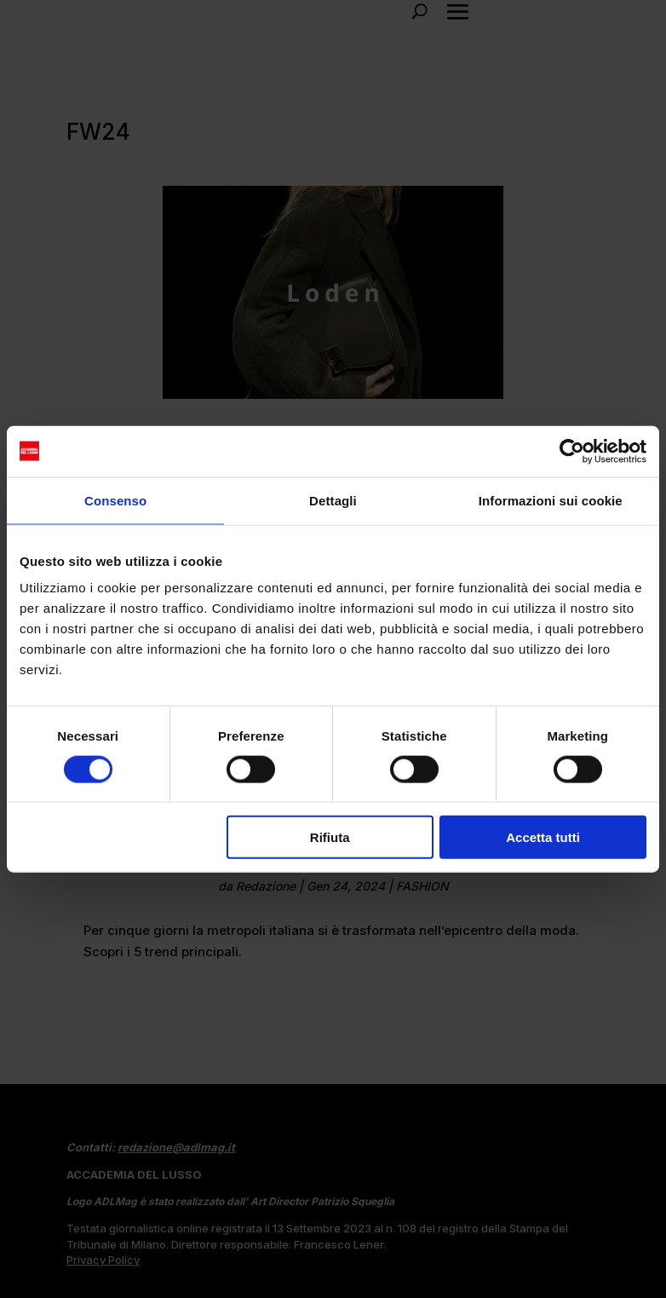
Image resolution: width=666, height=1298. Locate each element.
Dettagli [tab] (333, 500)
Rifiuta (330, 837)
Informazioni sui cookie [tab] (551, 500)
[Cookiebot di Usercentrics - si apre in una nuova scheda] (571, 451)
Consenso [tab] (115, 500)
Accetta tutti (543, 837)
